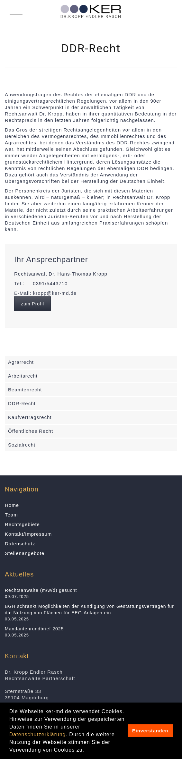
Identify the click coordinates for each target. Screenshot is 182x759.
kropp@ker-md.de (55, 293)
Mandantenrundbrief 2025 (34, 628)
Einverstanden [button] (150, 730)
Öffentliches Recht (30, 431)
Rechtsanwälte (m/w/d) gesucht (41, 590)
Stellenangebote (24, 553)
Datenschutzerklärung (37, 734)
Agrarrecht (21, 362)
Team (11, 514)
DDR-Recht (22, 403)
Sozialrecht (21, 445)
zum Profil (32, 303)
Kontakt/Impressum (28, 534)
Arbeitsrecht (23, 376)
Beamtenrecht (25, 389)
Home (12, 505)
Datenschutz (20, 543)
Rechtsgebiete (22, 524)
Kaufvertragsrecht (29, 417)
